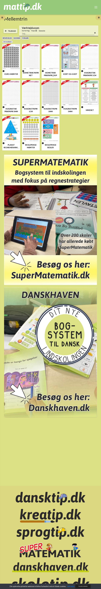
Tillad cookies (82, 586)
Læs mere (71, 586)
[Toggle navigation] (96, 7)
